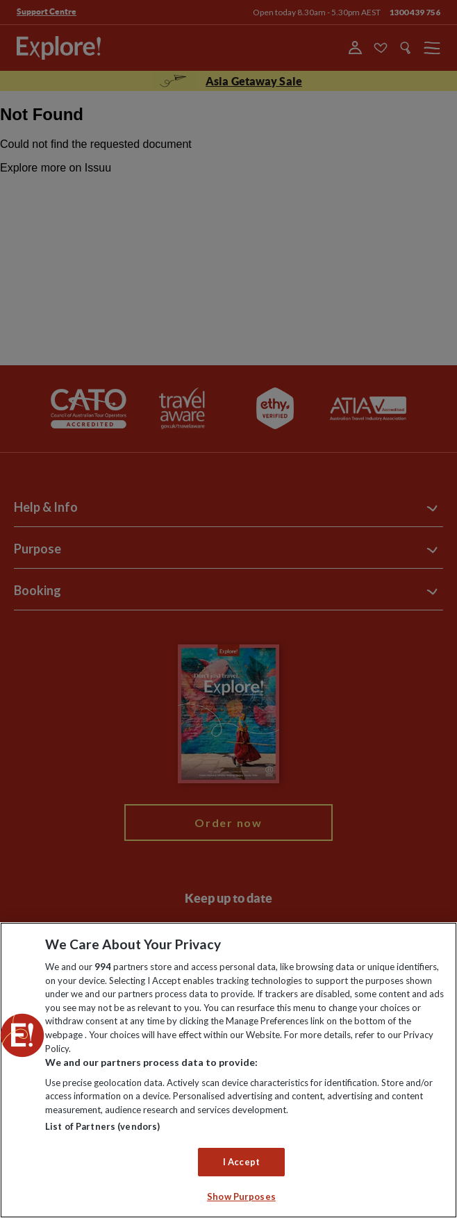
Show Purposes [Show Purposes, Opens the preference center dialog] (241, 1196)
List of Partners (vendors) (102, 1126)
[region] (228, 1070)
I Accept (241, 1161)
